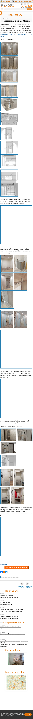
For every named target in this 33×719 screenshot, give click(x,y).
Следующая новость (29, 587)
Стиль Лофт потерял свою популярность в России (14, 641)
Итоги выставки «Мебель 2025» (10, 627)
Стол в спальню (5, 602)
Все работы (3, 564)
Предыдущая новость (20, 587)
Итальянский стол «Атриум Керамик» (12, 634)
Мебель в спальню (6, 595)
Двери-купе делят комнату (9, 616)
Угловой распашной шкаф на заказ (11, 609)
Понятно (28, 714)
